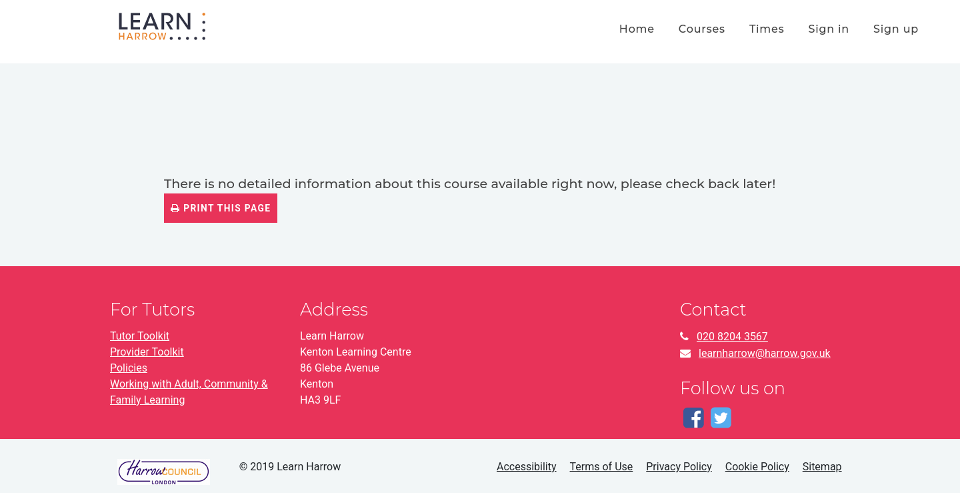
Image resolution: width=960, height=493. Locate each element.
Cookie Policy (757, 466)
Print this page (221, 208)
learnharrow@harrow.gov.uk (765, 353)
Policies (128, 368)
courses (702, 29)
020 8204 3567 (732, 336)
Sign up (896, 29)
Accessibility (527, 466)
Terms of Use (601, 466)
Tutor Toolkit (139, 336)
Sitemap (822, 466)
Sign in (828, 29)
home (637, 29)
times (767, 29)
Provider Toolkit (147, 352)
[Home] (162, 25)
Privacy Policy (679, 466)
